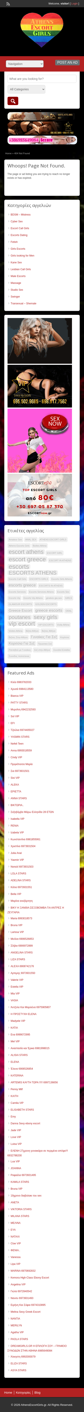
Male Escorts (18, 276)
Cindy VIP (16, 757)
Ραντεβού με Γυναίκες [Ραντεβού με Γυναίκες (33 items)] (20, 650)
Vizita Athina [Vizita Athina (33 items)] (63, 624)
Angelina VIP (18, 1284)
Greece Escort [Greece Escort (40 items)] (20, 610)
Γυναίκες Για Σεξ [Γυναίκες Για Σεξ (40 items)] (44, 637)
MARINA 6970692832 (23, 1270)
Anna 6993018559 (21, 750)
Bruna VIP (17, 925)
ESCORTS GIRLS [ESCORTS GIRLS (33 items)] (39, 579)
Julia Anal (16, 853)
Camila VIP (17, 1102)
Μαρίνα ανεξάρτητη (22, 900)
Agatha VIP (17, 1332)
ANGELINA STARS (22, 952)
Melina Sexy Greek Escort (26, 1311)
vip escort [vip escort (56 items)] (22, 623)
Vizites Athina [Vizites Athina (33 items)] (16, 631)
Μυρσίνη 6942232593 (23, 709)
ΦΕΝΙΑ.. (15, 1250)
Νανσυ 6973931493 (22, 1298)
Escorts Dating (19, 235)
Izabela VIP (17, 832)
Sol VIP (15, 716)
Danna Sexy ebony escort (25, 1123)
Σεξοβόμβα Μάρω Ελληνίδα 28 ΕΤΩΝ (32, 812)
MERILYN (16, 1325)
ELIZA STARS (19, 1363)
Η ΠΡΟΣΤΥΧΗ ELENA (24, 1014)
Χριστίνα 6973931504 (23, 846)
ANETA (15, 1202)
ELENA (15, 1061)
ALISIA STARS (19, 1055)
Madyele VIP (18, 1020)
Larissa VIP (17, 932)
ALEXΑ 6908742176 (22, 966)
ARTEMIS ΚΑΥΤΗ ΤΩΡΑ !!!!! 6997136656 (34, 1082)
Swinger (15, 296)
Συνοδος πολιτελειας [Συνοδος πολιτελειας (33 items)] (19, 656)
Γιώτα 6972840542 (21, 1291)
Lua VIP (15, 1161)
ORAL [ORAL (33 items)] (69, 611)
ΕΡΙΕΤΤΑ (16, 791)
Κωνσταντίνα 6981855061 (26, 839)
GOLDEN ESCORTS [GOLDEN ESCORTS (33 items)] (46, 604)
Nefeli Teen (17, 743)
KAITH (14, 1096)
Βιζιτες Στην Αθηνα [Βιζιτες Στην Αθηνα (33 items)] (18, 637)
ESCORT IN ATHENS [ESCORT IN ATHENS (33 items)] (60, 560)
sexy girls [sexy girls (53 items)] (45, 617)
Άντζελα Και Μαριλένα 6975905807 (31, 1007)
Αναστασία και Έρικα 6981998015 (30, 1048)
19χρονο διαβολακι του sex (26, 1195)
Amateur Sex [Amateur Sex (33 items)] (15, 539)
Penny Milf (17, 1089)
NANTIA (15, 1318)
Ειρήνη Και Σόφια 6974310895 (28, 1304)
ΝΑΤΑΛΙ (15, 1236)
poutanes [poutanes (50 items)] (20, 617)
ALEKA (15, 784)
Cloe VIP (16, 1243)
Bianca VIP (17, 695)
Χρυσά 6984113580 (22, 689)
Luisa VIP (16, 1143)
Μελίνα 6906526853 (22, 938)
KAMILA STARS (20, 1181)
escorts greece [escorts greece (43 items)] (22, 585)
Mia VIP (15, 993)
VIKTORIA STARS (21, 1209)
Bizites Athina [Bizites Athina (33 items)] (39, 545)
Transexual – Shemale (24, 303)
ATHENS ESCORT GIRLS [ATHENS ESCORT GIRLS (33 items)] (53, 539)
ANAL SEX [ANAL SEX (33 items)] (31, 539)
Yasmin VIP (17, 859)
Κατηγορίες (23, 1392)
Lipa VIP (15, 1263)
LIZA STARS (18, 959)
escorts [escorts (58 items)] (19, 566)
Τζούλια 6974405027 (23, 730)
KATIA (14, 1027)
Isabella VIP (17, 818)
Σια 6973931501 (20, 771)
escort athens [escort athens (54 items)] (26, 551)
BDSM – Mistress (21, 214)
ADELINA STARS (21, 880)
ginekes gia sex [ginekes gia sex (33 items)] (54, 598)
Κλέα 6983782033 (21, 682)
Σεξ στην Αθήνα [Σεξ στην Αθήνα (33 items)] (42, 650)
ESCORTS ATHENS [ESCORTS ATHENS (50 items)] (33, 572)
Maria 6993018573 (21, 918)
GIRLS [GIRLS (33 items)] (68, 598)
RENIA (15, 825)
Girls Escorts (18, 248)
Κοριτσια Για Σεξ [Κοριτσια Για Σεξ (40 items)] (22, 643)
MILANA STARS (20, 1216)
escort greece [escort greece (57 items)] (27, 559)
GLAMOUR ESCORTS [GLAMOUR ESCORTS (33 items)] (20, 604)
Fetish (14, 241)
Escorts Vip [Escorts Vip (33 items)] (14, 598)
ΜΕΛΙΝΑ (16, 1222)
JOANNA (16, 1168)
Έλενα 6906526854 (22, 1068)
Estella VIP (17, 986)
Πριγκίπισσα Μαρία (22, 764)
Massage (16, 283)
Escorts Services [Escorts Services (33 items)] (17, 592)
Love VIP (16, 1137)
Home (8, 153)
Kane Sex (16, 262)
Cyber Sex (17, 221)
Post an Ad (67, 62)
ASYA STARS (18, 1370)
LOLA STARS (18, 873)
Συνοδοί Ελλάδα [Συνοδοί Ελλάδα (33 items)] (61, 650)
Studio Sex (17, 289)
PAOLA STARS (19, 1339)
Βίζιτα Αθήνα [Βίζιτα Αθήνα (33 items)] (32, 631)
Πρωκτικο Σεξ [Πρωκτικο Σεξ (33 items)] (45, 643)
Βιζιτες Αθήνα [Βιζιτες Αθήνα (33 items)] (48, 631)
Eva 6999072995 (20, 1034)
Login (74, 3)
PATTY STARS (19, 702)
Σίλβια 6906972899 (22, 945)
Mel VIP (15, 1041)
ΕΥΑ (13, 1229)
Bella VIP (16, 894)
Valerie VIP (17, 979)
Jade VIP (16, 1130)
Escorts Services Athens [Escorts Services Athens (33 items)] (41, 592)
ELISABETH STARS (22, 1109)
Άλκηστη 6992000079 (23, 1356)
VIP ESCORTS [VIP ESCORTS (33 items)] (45, 624)
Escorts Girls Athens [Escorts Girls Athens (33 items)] (61, 579)
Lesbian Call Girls (21, 269)
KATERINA (17, 1075)
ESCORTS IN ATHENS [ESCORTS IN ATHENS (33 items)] (51, 585)
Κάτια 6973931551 (21, 887)
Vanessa (16, 1257)
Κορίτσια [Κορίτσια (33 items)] (64, 637)
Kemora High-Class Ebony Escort (30, 1277)
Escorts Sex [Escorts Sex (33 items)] (63, 592)
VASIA (14, 1000)
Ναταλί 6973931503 (22, 866)
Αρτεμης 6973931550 (23, 973)
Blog (37, 1392)
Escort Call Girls (20, 228)
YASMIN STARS (20, 736)
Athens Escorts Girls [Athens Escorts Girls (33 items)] (19, 545)
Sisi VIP (15, 777)
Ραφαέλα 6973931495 (23, 1175)
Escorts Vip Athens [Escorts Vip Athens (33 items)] (33, 598)
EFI (13, 723)
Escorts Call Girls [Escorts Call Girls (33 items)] (17, 579)
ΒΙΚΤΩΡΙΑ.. (17, 805)
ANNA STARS (19, 798)
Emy (13, 1116)
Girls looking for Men (22, 255)
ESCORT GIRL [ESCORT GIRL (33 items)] (54, 553)
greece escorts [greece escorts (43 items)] (48, 610)
